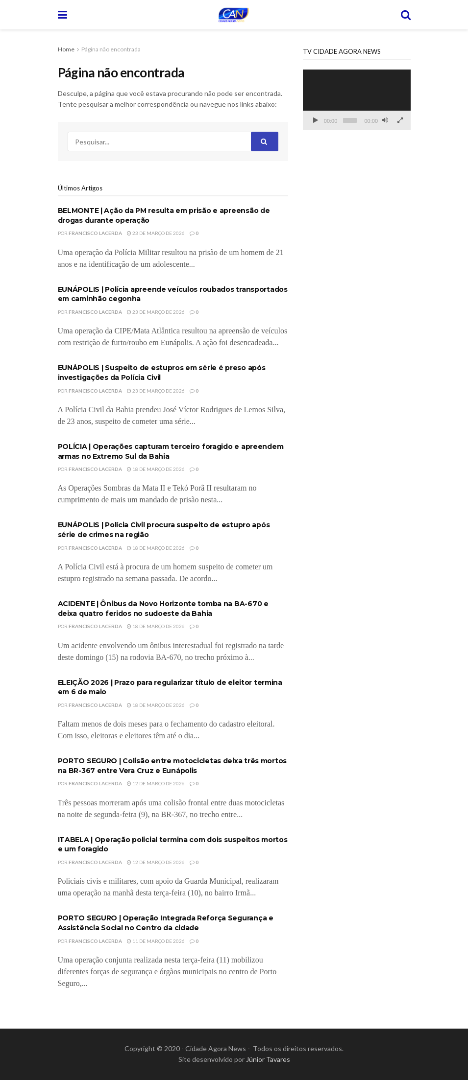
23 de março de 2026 (156, 233)
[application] (357, 100)
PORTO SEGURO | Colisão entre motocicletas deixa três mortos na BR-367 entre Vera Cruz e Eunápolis (172, 765)
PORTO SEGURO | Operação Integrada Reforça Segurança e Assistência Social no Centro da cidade (165, 923)
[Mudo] (385, 120)
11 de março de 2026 (156, 941)
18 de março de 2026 (156, 469)
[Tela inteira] (400, 120)
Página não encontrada (111, 49)
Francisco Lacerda (95, 233)
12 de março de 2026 (156, 783)
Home (66, 49)
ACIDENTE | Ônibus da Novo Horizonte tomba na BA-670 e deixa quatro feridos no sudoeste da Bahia (163, 608)
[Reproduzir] (315, 120)
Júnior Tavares (268, 1059)
